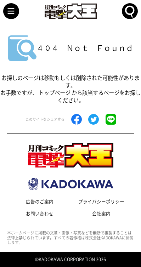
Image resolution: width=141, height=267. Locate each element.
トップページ (54, 93)
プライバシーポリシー (101, 201)
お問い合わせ (39, 213)
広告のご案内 (39, 201)
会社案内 (101, 213)
